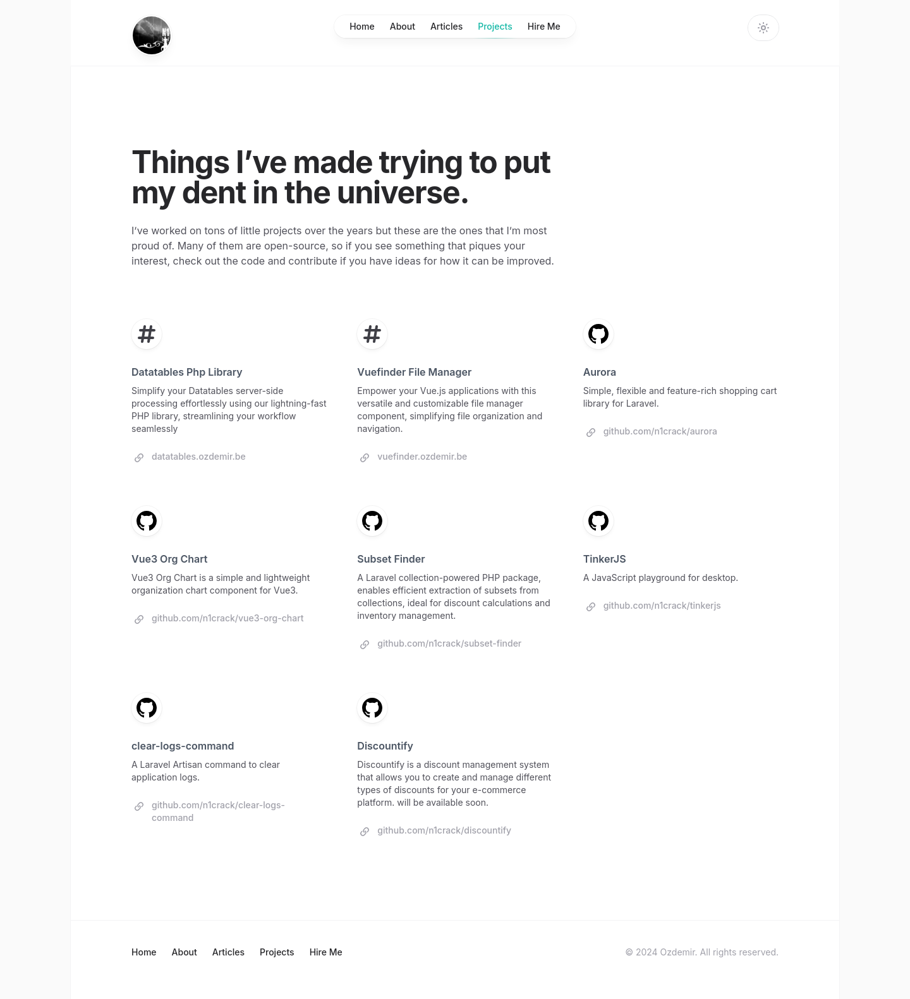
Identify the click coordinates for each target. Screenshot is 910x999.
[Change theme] (763, 27)
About (402, 26)
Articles (446, 26)
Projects (495, 29)
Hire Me (544, 26)
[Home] (152, 35)
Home (362, 26)
